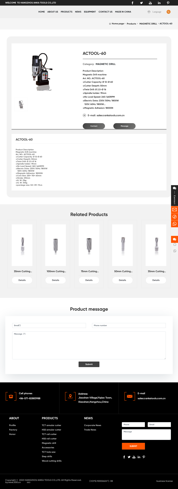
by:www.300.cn (13, 482)
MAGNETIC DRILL (148, 23)
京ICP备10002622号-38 (101, 481)
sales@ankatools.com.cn (110, 115)
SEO (28, 482)
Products (131, 23)
